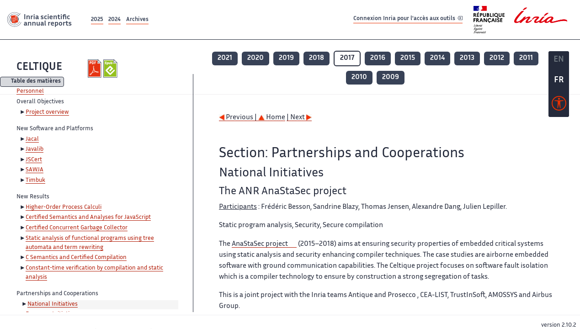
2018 (316, 58)
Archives (137, 19)
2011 (526, 58)
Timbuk (35, 180)
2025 (97, 19)
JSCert (34, 160)
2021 (225, 58)
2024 (114, 19)
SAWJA (34, 170)
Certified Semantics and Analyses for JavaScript (88, 217)
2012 (497, 58)
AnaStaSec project (260, 244)
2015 (407, 58)
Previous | (238, 118)
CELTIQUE (39, 67)
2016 (377, 58)
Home (271, 118)
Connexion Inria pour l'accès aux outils (408, 19)
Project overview (47, 112)
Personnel (30, 91)
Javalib (34, 149)
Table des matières (36, 82)
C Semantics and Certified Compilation (76, 257)
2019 (286, 58)
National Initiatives (52, 304)
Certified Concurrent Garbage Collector (77, 228)
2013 (467, 58)
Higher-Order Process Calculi (63, 207)
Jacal (32, 139)
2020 (255, 58)
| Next (299, 118)
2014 (437, 58)
